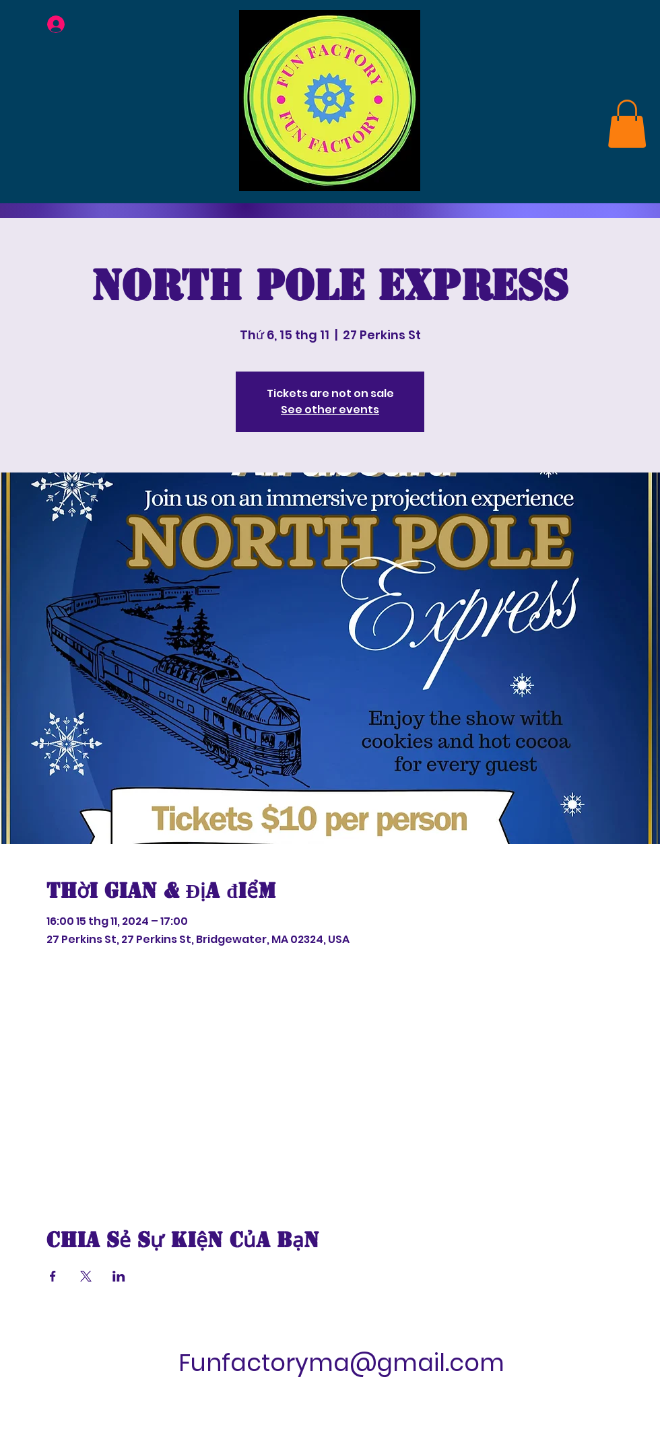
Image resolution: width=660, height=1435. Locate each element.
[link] (627, 124)
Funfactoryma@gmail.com (341, 1362)
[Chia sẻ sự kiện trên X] (85, 1276)
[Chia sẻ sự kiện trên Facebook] (52, 1276)
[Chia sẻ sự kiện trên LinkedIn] (118, 1276)
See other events (330, 409)
